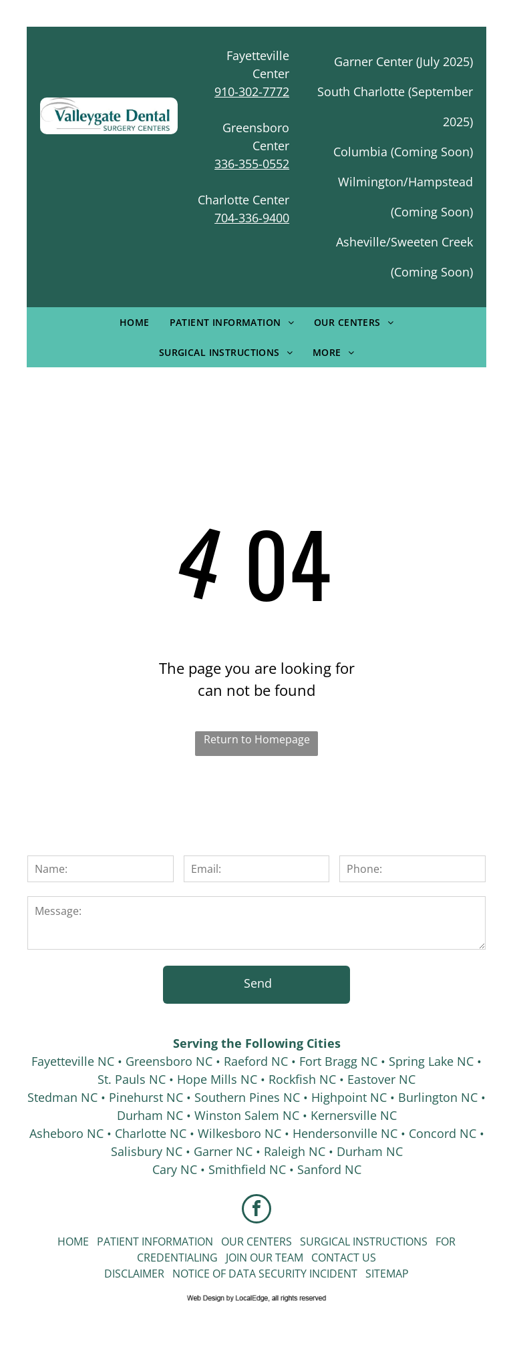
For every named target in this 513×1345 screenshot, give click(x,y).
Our (232, 1241)
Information (177, 1241)
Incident (333, 1273)
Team (289, 1257)
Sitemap (387, 1273)
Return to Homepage (257, 739)
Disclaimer (134, 1273)
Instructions (390, 1241)
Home (73, 1241)
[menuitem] (135, 322)
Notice (191, 1273)
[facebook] (256, 1210)
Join (236, 1257)
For (446, 1241)
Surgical (325, 1241)
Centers (269, 1241)
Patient (118, 1241)
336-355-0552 (251, 164)
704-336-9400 (251, 218)
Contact (335, 1257)
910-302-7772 (251, 91)
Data (242, 1273)
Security (283, 1273)
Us (369, 1257)
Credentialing (177, 1257)
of (219, 1273)
